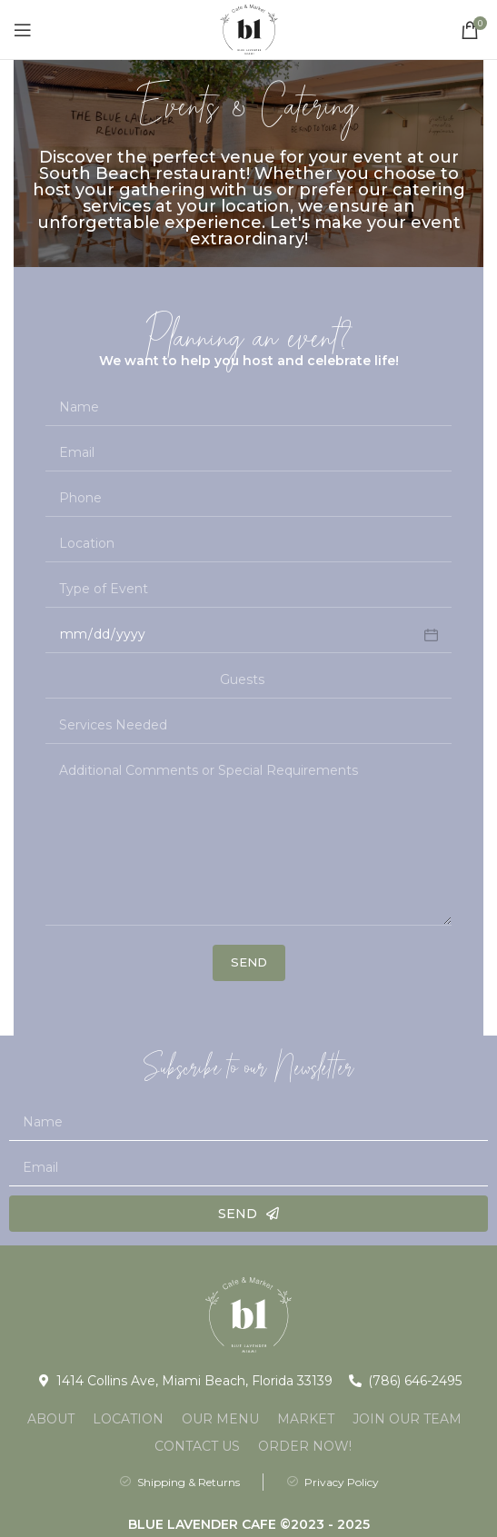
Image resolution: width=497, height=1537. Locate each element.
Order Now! (305, 1446)
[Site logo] (249, 28)
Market (305, 1419)
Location (128, 1419)
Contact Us (197, 1446)
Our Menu (220, 1419)
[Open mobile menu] (23, 30)
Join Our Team (407, 1419)
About (51, 1419)
